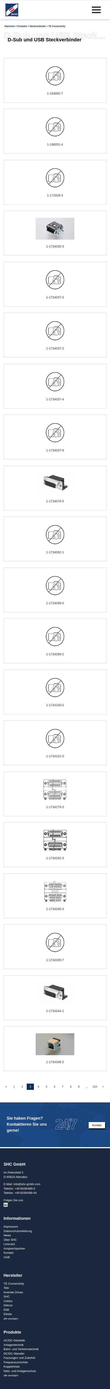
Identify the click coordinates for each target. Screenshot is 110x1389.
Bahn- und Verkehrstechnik (21, 1349)
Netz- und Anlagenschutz (20, 1371)
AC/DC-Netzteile (14, 1340)
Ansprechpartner (14, 1248)
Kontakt (96, 1125)
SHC (7, 1296)
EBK (6, 1309)
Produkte (22, 26)
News (7, 1235)
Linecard (9, 1244)
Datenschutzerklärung (18, 1231)
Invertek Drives (13, 1292)
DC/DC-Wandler (14, 1353)
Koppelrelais (12, 1366)
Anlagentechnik (14, 1345)
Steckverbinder (38, 26)
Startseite (9, 26)
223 (95, 1086)
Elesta (8, 1314)
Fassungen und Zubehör (19, 1357)
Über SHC (10, 1239)
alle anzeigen (11, 1318)
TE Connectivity (56, 26)
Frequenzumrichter (16, 1362)
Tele (6, 1288)
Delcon (8, 1305)
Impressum (11, 1226)
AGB (7, 1257)
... (87, 1086)
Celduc (8, 1301)
